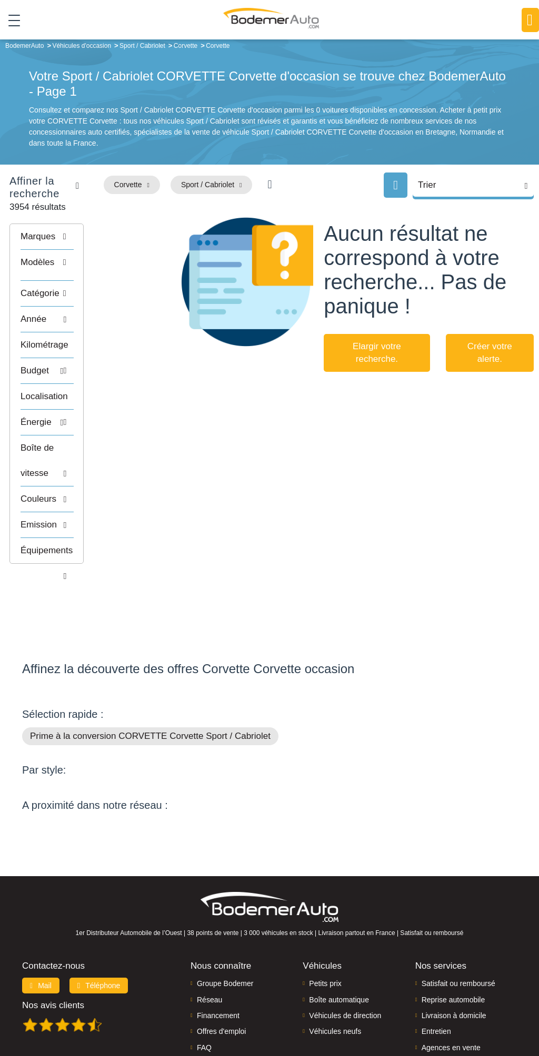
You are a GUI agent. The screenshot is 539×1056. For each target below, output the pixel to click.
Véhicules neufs (335, 964)
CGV (514, 1012)
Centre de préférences (292, 1012)
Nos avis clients (53, 938)
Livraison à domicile (454, 949)
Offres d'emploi (221, 964)
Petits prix (325, 916)
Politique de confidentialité (461, 1012)
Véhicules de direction (345, 949)
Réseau (209, 932)
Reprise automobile (453, 932)
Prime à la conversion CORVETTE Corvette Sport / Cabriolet (150, 669)
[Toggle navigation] (10, 20)
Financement (218, 949)
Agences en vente (451, 981)
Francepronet (156, 1012)
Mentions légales (359, 1012)
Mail (41, 919)
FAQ (204, 981)
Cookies (403, 1012)
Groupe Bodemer (225, 916)
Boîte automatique (339, 932)
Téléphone (99, 919)
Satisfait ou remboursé (458, 916)
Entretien (436, 964)
